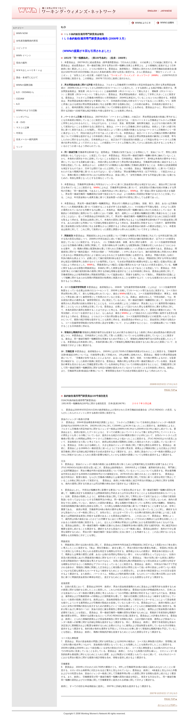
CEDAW (20, 98)
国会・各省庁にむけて (27, 77)
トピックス (21, 48)
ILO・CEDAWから (25, 92)
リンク (19, 147)
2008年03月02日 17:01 (161, 384)
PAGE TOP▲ (170, 390)
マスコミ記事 (22, 127)
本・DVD (20, 122)
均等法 (19, 133)
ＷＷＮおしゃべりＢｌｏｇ (29, 70)
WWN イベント (23, 55)
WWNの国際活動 (24, 85)
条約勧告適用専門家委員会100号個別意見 (86, 396)
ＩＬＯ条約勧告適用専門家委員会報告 (84, 34)
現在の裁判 (21, 63)
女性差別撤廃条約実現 (27, 40)
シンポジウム (22, 117)
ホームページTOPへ (167, 705)
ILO (18, 104)
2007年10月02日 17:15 (161, 693)
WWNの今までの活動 (26, 110)
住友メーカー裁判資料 (27, 139)
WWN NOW (22, 33)
